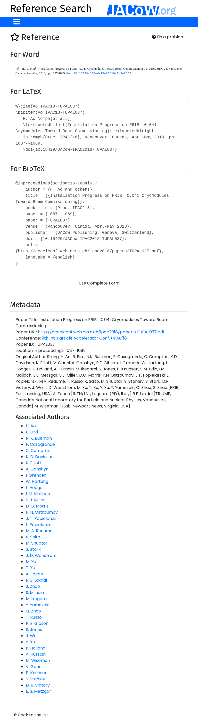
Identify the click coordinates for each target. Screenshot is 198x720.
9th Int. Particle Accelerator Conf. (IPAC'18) (85, 338)
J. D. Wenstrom (41, 555)
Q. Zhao (33, 611)
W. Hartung (37, 481)
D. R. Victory (38, 685)
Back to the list (30, 715)
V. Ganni (34, 667)
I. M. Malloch (38, 494)
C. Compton (38, 451)
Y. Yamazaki (37, 605)
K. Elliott (34, 463)
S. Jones (34, 630)
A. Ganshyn (37, 469)
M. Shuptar (36, 543)
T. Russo (34, 617)
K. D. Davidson (40, 457)
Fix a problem (168, 37)
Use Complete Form (99, 283)
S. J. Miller (35, 500)
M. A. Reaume (39, 531)
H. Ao (31, 426)
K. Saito (33, 537)
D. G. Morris (37, 506)
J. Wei (31, 636)
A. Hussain (36, 654)
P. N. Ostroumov (42, 512)
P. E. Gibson (37, 623)
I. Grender (36, 475)
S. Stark (33, 549)
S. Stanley (35, 679)
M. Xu (31, 562)
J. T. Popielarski (41, 518)
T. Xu (30, 568)
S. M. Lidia (35, 592)
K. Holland (35, 648)
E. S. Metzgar (38, 691)
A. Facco (34, 574)
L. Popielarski (38, 525)
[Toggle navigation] (16, 22)
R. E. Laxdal (36, 580)
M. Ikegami (36, 599)
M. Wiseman (38, 660)
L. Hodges (35, 488)
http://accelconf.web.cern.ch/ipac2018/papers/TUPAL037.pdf (101, 332)
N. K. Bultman (39, 438)
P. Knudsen (36, 673)
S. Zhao (33, 586)
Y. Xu (30, 642)
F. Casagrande (40, 444)
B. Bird (32, 432)
